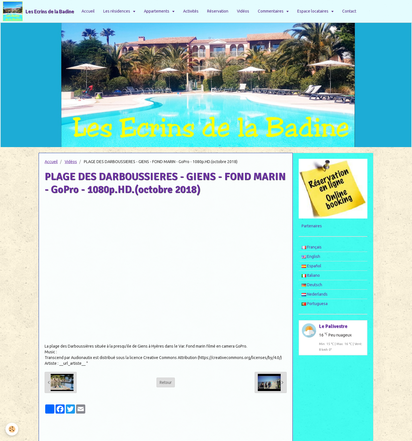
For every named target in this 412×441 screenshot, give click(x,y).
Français (312, 247)
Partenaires (312, 226)
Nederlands (315, 294)
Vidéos (243, 11)
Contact (349, 11)
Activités (191, 11)
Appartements (157, 11)
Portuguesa (315, 303)
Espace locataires (313, 11)
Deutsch (312, 284)
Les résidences (117, 11)
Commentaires (271, 11)
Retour (166, 382)
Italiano (311, 275)
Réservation (217, 11)
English (311, 256)
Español (311, 266)
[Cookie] (12, 429)
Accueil (88, 11)
